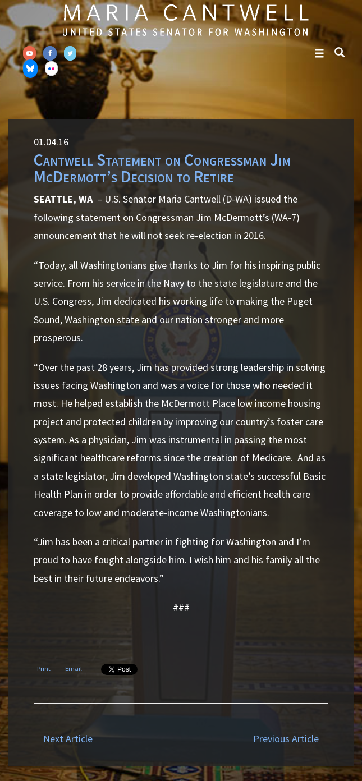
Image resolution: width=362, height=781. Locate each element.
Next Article (68, 738)
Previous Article (286, 738)
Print (44, 668)
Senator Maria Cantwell (185, 19)
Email (73, 668)
